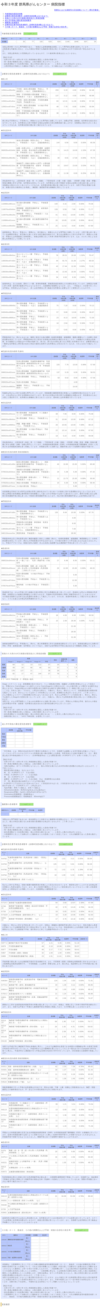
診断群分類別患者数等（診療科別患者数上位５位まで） (27, 16)
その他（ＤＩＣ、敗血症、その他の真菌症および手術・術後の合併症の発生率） (36, 27)
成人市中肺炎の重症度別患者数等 (18, 20)
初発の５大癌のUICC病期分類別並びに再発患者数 (25, 18)
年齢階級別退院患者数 (14, 14)
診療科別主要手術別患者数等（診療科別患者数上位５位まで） (29, 25)
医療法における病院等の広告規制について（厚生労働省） (77, 10)
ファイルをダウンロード (30, 33)
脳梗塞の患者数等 (12, 22)
